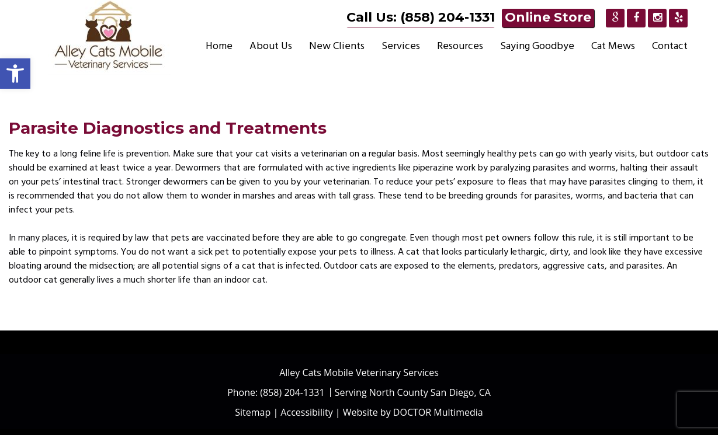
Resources (460, 46)
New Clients (337, 46)
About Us (270, 46)
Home (219, 46)
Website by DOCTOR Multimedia (413, 412)
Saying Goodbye (537, 46)
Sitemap (252, 412)
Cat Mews (613, 46)
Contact (670, 46)
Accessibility (306, 412)
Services (400, 46)
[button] (15, 73)
